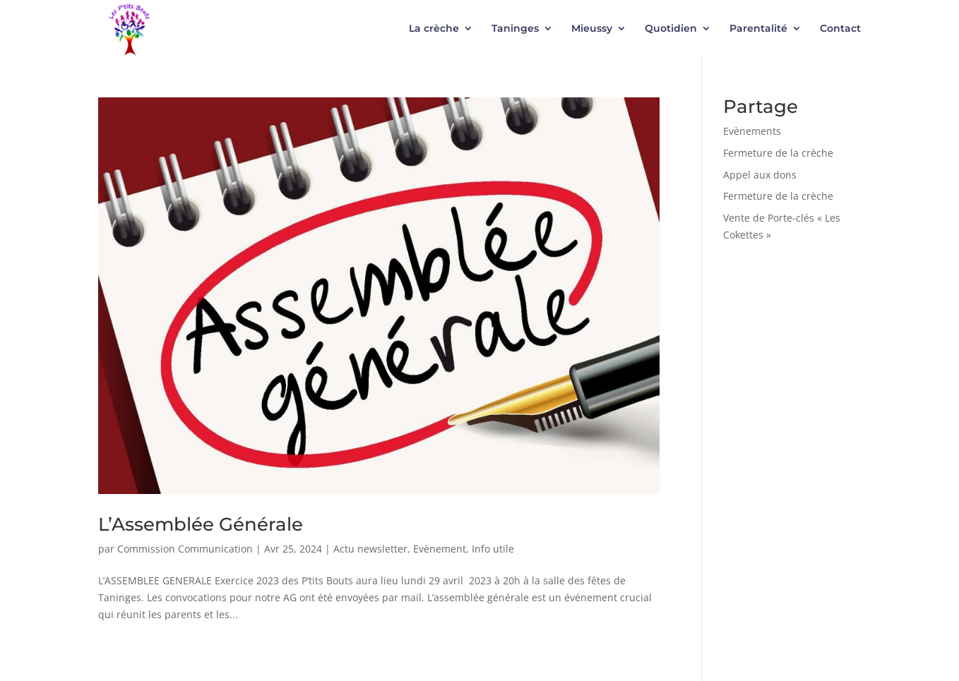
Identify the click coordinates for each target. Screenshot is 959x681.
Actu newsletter (370, 548)
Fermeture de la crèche (778, 152)
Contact (840, 29)
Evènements (752, 131)
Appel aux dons (760, 174)
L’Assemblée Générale (200, 524)
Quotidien (671, 29)
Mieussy (591, 29)
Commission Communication (185, 548)
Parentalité (758, 29)
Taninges (515, 29)
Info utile (493, 548)
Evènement (439, 548)
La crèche (434, 29)
